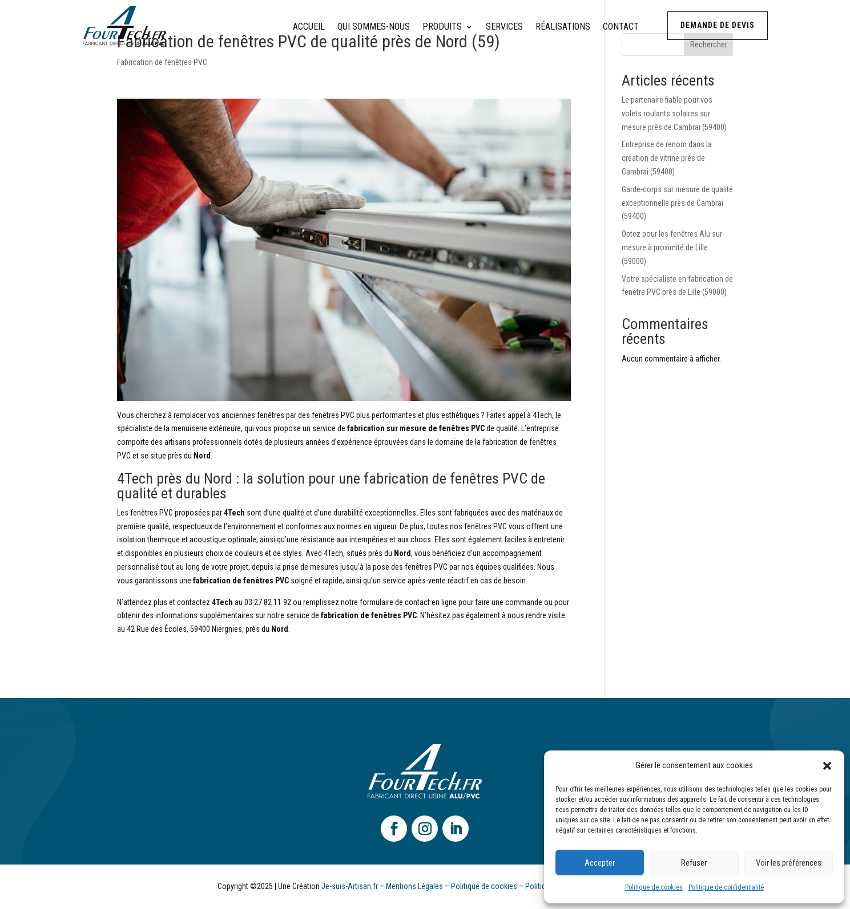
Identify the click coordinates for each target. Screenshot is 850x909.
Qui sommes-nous (373, 27)
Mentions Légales (414, 886)
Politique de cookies (654, 887)
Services (504, 27)
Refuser (694, 863)
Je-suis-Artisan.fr (349, 886)
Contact (621, 27)
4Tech (542, 415)
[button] (827, 766)
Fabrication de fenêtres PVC (162, 62)
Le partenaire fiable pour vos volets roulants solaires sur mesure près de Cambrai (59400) (674, 113)
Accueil (309, 27)
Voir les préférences (788, 863)
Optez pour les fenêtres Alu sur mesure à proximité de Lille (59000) (672, 247)
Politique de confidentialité (726, 887)
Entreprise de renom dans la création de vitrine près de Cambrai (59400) (667, 158)
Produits (442, 27)
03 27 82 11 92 (267, 602)
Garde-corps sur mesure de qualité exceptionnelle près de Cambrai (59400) (677, 203)
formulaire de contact (395, 602)
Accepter (600, 863)
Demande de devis (717, 25)
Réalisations (562, 27)
